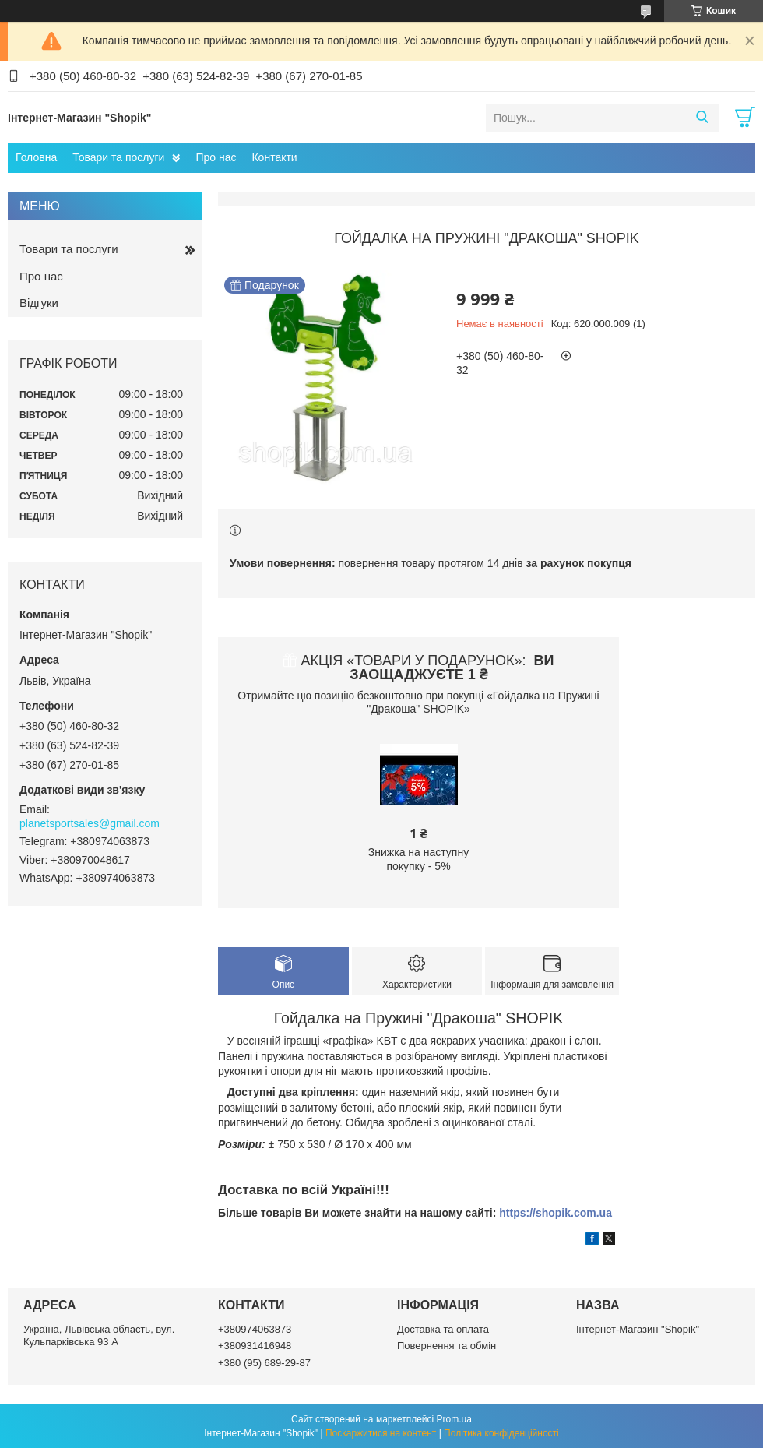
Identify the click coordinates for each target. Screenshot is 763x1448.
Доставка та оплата (443, 1329)
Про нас (215, 157)
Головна (36, 157)
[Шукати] (701, 118)
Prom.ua (454, 1419)
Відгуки (38, 302)
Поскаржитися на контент (380, 1433)
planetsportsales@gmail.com (89, 823)
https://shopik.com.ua (555, 1213)
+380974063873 (254, 1329)
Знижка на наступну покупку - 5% (418, 859)
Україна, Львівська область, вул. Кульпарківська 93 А (98, 1335)
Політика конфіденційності (501, 1433)
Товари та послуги (118, 157)
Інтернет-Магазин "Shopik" (637, 1329)
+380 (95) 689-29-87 (264, 1363)
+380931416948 (254, 1345)
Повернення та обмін (446, 1345)
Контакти (274, 157)
